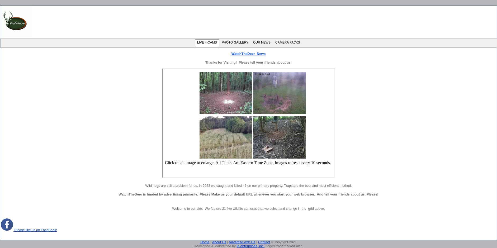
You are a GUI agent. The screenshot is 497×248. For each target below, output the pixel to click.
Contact (264, 242)
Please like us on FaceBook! (28, 230)
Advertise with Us (242, 242)
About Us (219, 242)
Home (205, 242)
